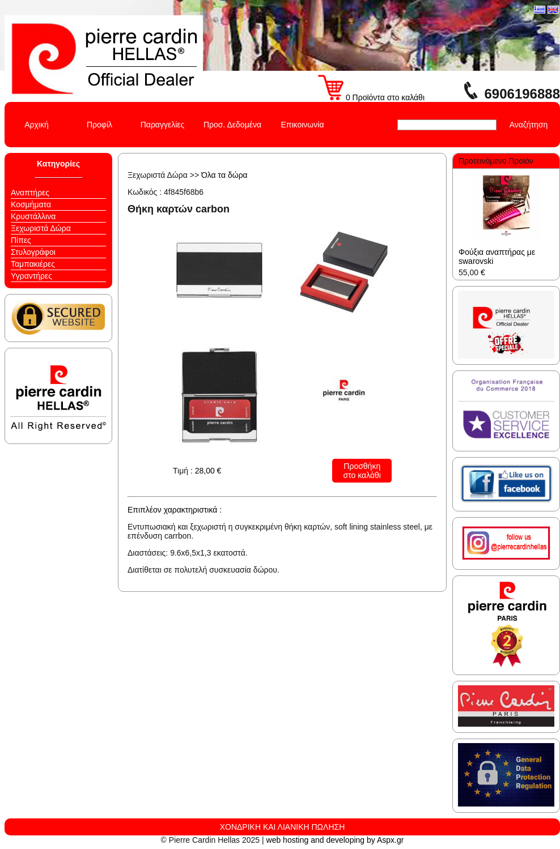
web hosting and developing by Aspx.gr (335, 839)
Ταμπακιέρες (33, 263)
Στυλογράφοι (33, 252)
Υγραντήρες (31, 275)
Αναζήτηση (529, 124)
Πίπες (21, 240)
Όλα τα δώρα (224, 175)
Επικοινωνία (302, 124)
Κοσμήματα (31, 204)
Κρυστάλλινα (33, 216)
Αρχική (36, 124)
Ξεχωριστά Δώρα (41, 228)
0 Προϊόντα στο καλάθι (371, 97)
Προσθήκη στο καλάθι (362, 471)
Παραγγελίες (163, 124)
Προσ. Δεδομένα (232, 124)
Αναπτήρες (30, 192)
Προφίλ (99, 124)
